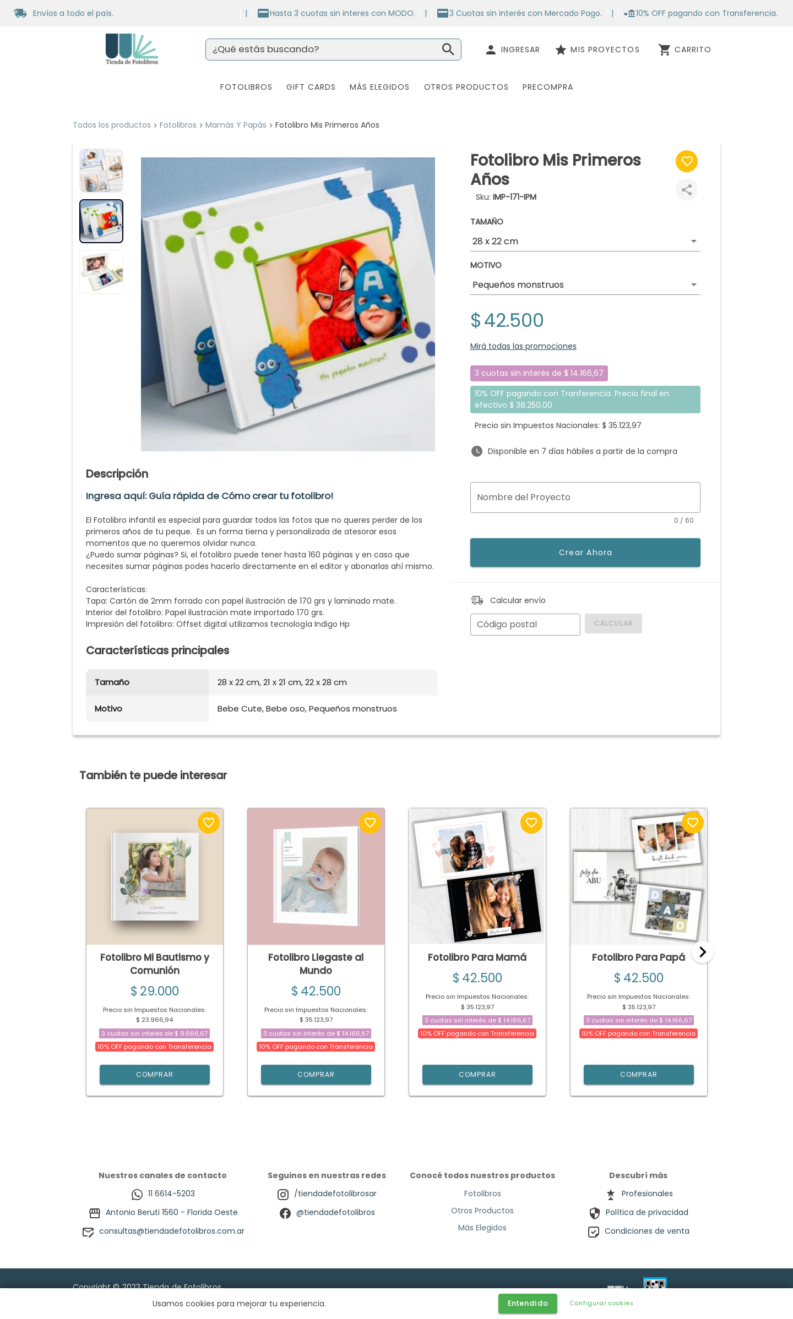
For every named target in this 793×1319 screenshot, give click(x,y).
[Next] (703, 952)
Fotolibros (178, 124)
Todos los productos (112, 124)
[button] (585, 241)
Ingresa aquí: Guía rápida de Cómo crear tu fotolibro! (209, 495)
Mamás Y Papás (236, 124)
